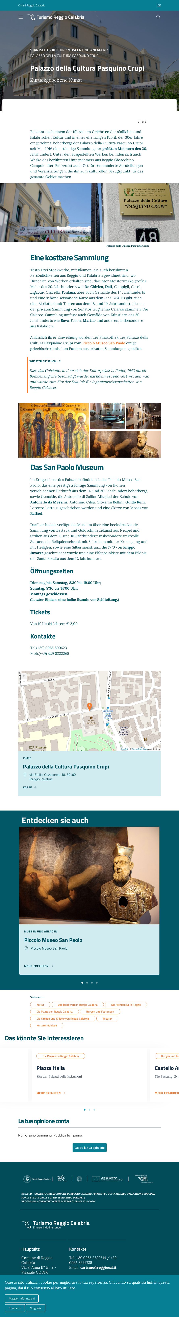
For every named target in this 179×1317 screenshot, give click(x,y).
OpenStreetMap (140, 749)
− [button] (23, 682)
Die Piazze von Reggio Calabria (54, 1012)
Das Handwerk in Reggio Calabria (78, 1005)
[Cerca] (158, 17)
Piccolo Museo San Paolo (103, 343)
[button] (82, 982)
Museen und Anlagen (87, 50)
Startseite (39, 50)
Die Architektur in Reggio (126, 1005)
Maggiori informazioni (22, 1298)
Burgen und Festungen (100, 1012)
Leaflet (124, 749)
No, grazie (35, 1308)
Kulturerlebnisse (46, 1026)
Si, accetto (15, 1308)
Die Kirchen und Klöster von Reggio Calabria (62, 1019)
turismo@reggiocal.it (98, 1268)
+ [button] (23, 676)
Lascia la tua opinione (90, 1148)
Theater (107, 1019)
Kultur (58, 50)
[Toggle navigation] (20, 17)
